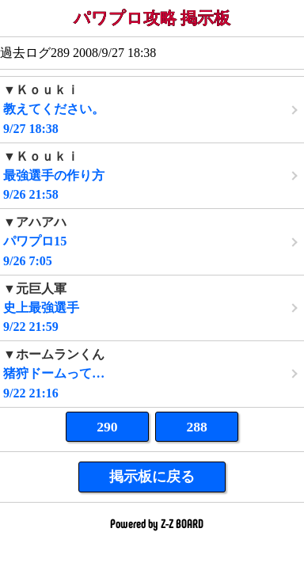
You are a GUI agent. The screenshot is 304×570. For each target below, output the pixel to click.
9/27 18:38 (152, 109)
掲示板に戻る (152, 476)
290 (107, 427)
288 (196, 427)
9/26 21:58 (152, 175)
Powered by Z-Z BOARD (156, 522)
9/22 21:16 (152, 373)
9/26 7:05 (152, 241)
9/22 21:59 (152, 307)
